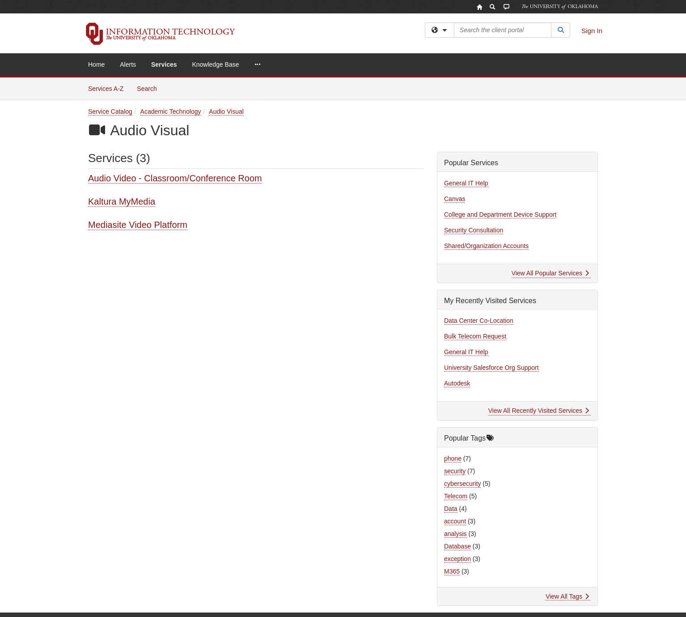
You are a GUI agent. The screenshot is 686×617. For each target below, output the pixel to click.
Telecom (455, 496)
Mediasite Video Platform (137, 225)
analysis (455, 533)
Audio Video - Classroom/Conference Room (175, 178)
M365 (452, 571)
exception (457, 558)
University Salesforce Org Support (491, 367)
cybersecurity (462, 483)
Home (96, 64)
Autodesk (457, 383)
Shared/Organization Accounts (486, 245)
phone (453, 458)
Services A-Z (105, 88)
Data (450, 508)
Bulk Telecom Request (475, 336)
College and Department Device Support (500, 214)
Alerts (128, 64)
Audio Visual (226, 111)
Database (457, 546)
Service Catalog (110, 111)
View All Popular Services (550, 273)
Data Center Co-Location (478, 320)
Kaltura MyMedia (121, 201)
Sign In (591, 30)
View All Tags (567, 596)
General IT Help (466, 183)
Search (150, 88)
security (455, 471)
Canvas (454, 198)
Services (164, 64)
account (455, 521)
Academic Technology (170, 111)
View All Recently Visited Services (538, 410)
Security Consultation (473, 230)
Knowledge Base (215, 64)
